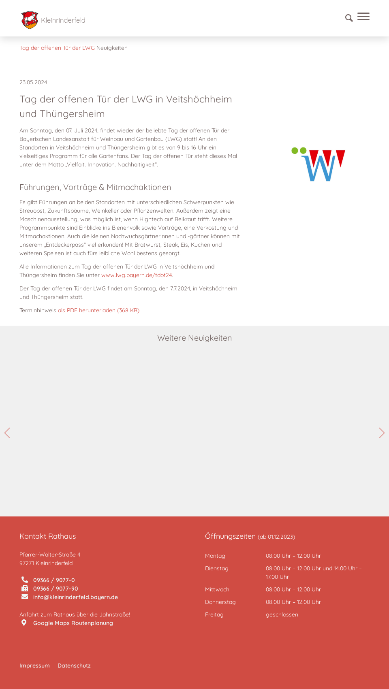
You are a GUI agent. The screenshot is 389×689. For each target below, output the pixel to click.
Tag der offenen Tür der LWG (57, 47)
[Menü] (361, 18)
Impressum (34, 665)
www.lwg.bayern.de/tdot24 (136, 275)
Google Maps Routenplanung (67, 623)
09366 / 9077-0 (48, 580)
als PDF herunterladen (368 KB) (98, 310)
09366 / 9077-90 (49, 588)
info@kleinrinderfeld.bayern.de (69, 597)
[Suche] (345, 18)
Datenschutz (74, 665)
